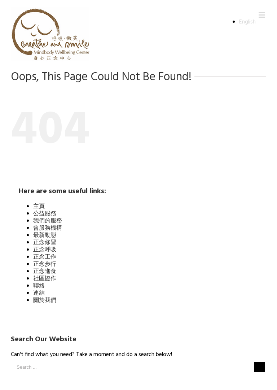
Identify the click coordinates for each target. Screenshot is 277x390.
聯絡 (39, 286)
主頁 (39, 206)
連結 (39, 293)
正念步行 (44, 264)
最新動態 (44, 235)
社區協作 (44, 278)
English (247, 22)
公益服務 (44, 213)
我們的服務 (47, 221)
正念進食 (44, 271)
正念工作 (44, 257)
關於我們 (44, 300)
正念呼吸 (44, 250)
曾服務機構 (47, 228)
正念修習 (44, 242)
